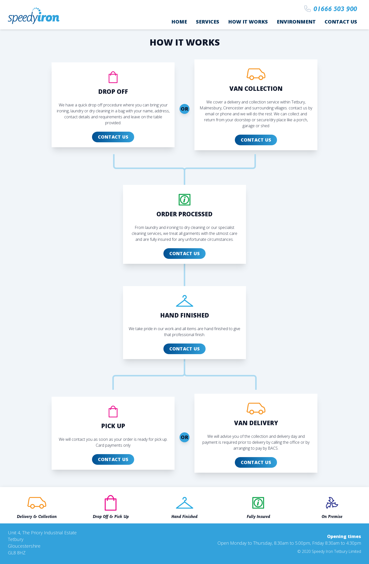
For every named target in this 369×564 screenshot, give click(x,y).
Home (179, 21)
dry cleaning (194, 227)
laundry (151, 227)
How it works (248, 21)
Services (207, 21)
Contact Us (341, 21)
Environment (296, 21)
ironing (173, 227)
